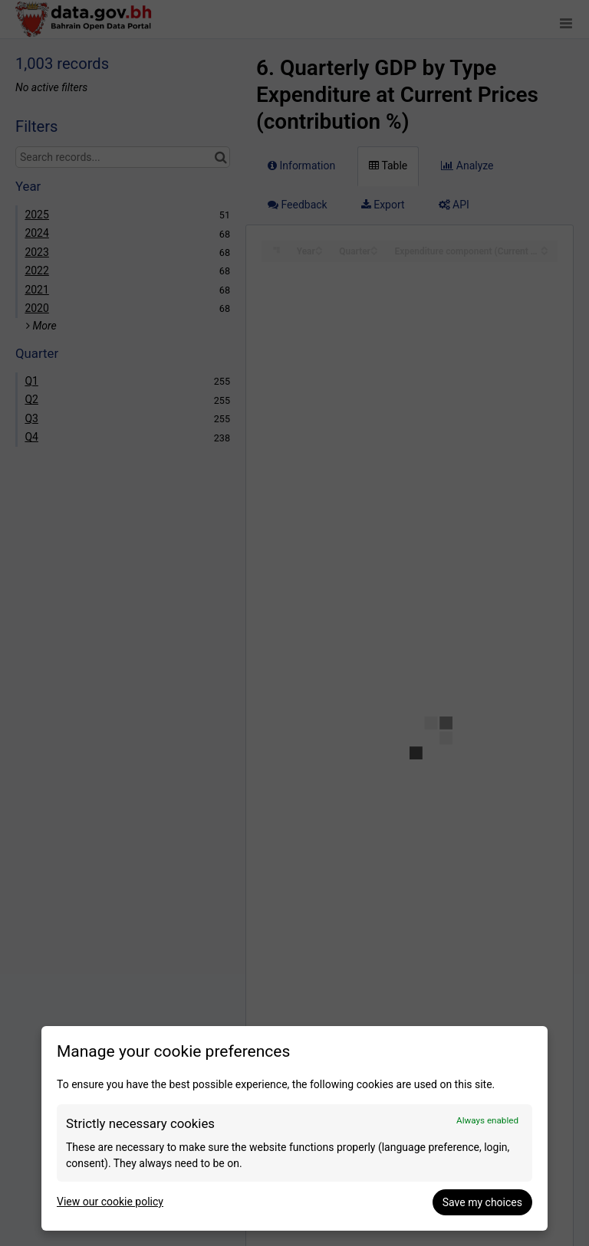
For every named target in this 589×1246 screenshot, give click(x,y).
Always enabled (487, 1120)
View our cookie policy (110, 1201)
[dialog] (294, 1128)
